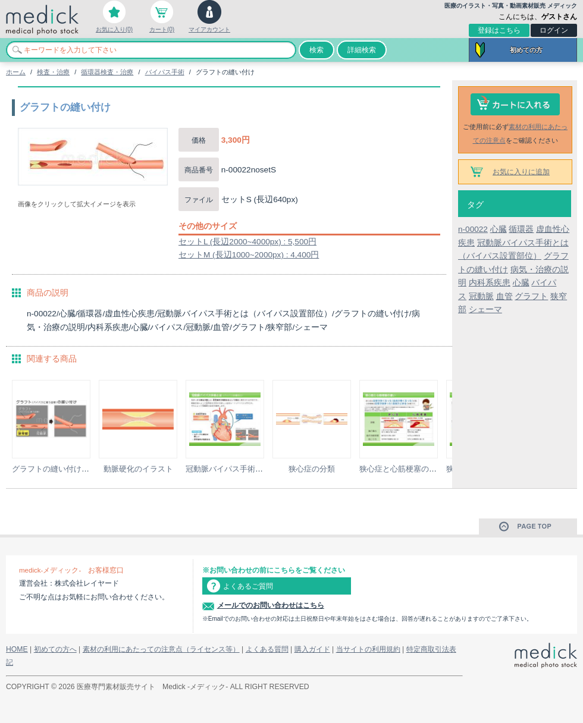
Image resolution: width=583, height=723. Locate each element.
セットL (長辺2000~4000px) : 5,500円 (247, 241)
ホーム (16, 72)
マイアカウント (209, 29)
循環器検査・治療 (107, 72)
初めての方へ (55, 649)
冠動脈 (481, 296)
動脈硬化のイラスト (138, 468)
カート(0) (161, 29)
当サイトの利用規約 (368, 649)
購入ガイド (312, 649)
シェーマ (485, 309)
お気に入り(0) (114, 29)
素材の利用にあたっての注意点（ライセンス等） (161, 649)
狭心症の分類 (312, 468)
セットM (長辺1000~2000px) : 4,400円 (248, 254)
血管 (504, 296)
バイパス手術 (164, 72)
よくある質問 (267, 649)
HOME (17, 649)
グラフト (531, 296)
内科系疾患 (489, 282)
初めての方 (526, 50)
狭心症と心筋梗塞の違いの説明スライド (429, 468)
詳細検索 (361, 50)
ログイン (554, 30)
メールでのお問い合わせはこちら (270, 605)
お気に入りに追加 (521, 172)
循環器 (521, 229)
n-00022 (473, 229)
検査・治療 (53, 72)
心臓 (498, 229)
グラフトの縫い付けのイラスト (66, 468)
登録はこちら (499, 30)
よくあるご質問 (248, 586)
